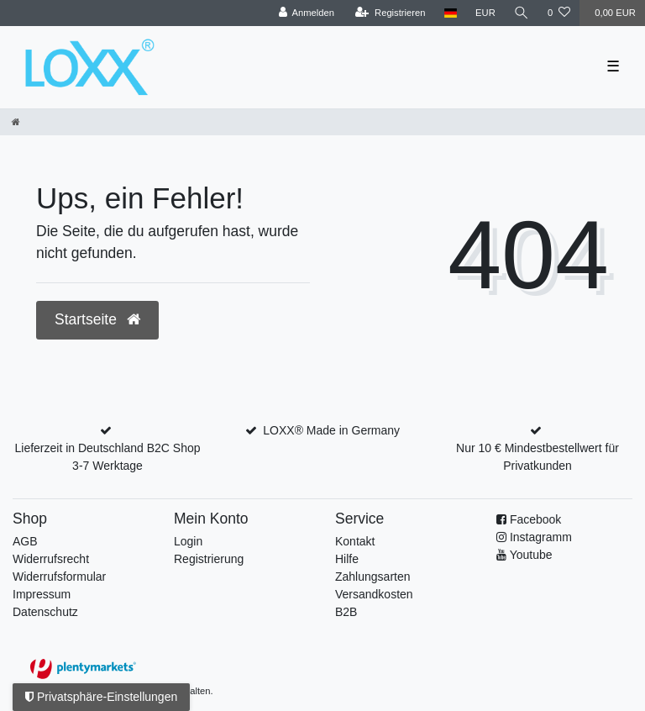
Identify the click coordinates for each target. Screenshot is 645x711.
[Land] (450, 13)
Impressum (42, 594)
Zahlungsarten (373, 576)
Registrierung (209, 559)
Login (188, 541)
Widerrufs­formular (59, 576)
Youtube (531, 554)
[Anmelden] (306, 13)
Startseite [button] (97, 319)
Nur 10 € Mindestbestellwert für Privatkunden (537, 456)
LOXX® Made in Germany (331, 430)
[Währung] (485, 13)
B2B (346, 612)
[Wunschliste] (558, 13)
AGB (25, 541)
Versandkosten (374, 594)
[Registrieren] (390, 13)
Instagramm (541, 537)
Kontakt (355, 541)
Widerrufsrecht (51, 559)
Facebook (535, 519)
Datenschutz (45, 612)
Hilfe (347, 559)
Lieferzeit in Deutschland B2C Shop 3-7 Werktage (107, 456)
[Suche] (521, 13)
